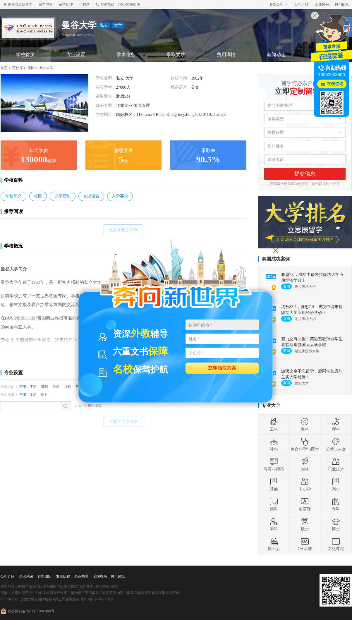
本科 (33, 395)
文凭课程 (336, 544)
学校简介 (13, 196)
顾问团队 (342, 4)
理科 (56, 387)
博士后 (274, 544)
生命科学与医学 (305, 444)
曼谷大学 (46, 68)
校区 (38, 196)
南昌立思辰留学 (17, 4)
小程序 (84, 4)
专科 (336, 504)
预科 (273, 504)
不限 (22, 387)
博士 (336, 524)
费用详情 (226, 54)
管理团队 (44, 576)
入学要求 (120, 196)
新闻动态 (276, 54)
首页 (4, 68)
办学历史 (62, 196)
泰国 (31, 68)
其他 (273, 484)
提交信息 (304, 174)
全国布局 (100, 576)
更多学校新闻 (123, 230)
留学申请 (46, 4)
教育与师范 (274, 464)
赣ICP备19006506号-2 (97, 599)
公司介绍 (302, 4)
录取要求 (175, 54)
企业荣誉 (81, 576)
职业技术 (336, 464)
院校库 (17, 68)
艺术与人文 (336, 444)
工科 (33, 387)
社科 (67, 387)
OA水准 (305, 544)
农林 (305, 464)
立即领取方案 (222, 367)
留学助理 (66, 4)
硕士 (43, 395)
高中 (336, 484)
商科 (44, 387)
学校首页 (25, 54)
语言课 (305, 504)
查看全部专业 (123, 421)
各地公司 (278, 4)
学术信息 (125, 54)
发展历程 (63, 576)
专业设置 (75, 54)
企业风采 (322, 4)
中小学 (305, 484)
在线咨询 (335, 84)
